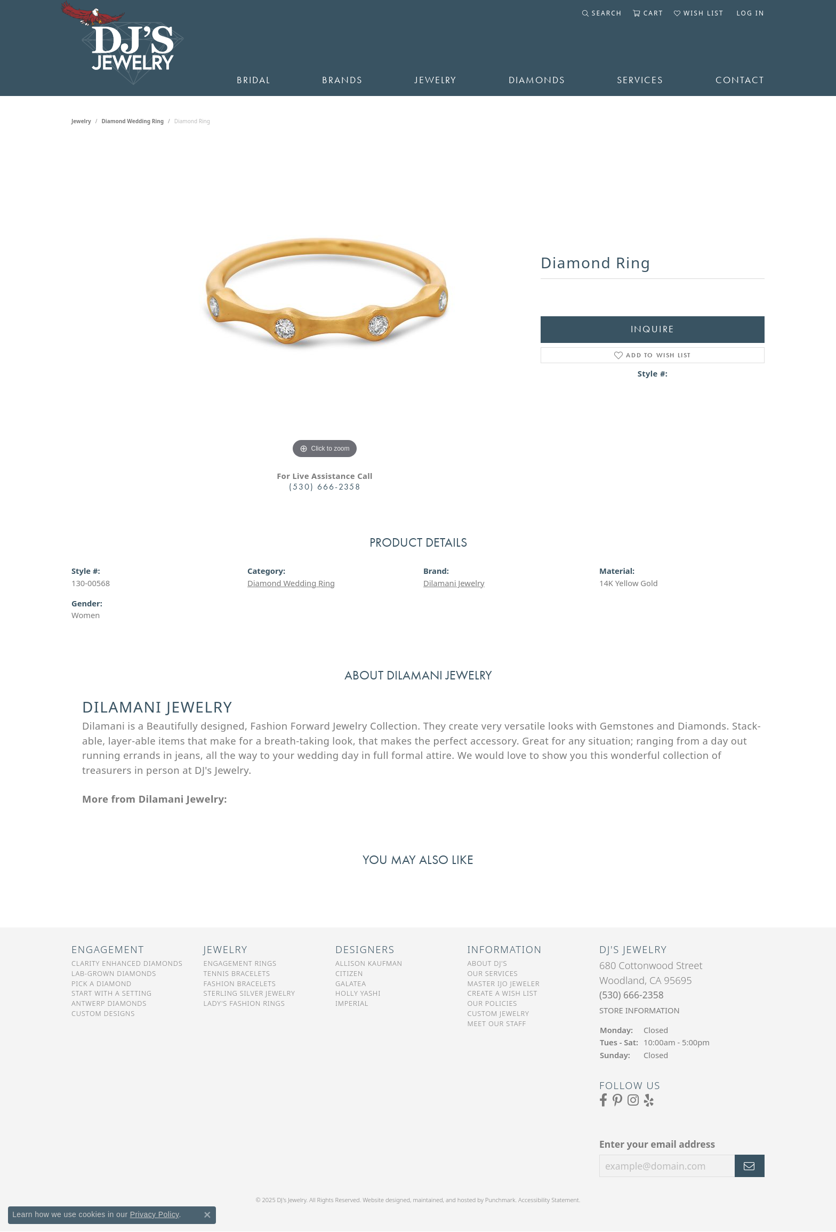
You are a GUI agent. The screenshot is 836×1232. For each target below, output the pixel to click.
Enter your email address (657, 1144)
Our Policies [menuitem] (493, 1003)
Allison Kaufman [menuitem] (369, 963)
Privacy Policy (154, 1214)
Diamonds (537, 80)
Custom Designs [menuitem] (103, 1013)
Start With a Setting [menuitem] (111, 993)
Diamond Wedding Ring (133, 121)
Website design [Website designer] (383, 1200)
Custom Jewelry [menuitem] (498, 1013)
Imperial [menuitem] (351, 1003)
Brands (342, 80)
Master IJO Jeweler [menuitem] (504, 983)
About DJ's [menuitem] (488, 963)
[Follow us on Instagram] (633, 1100)
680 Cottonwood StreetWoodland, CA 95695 (651, 987)
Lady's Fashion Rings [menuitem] (244, 1003)
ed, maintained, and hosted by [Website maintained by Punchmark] (444, 1200)
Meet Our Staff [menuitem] (497, 1023)
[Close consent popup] (207, 1215)
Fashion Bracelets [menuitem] (240, 983)
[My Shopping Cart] (648, 13)
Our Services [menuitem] (493, 973)
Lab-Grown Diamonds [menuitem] (113, 973)
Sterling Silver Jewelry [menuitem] (249, 993)
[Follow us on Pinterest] (617, 1100)
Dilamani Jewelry (454, 583)
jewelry (81, 121)
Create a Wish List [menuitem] (503, 993)
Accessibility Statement (548, 1200)
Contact (740, 80)
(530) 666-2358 (325, 486)
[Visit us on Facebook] (603, 1100)
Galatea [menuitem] (350, 983)
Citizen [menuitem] (349, 973)
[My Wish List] (699, 13)
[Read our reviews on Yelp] (649, 1100)
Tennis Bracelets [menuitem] (237, 973)
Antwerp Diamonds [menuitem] (109, 1003)
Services (640, 80)
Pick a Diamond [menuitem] (101, 983)
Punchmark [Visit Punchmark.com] (500, 1200)
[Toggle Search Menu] (602, 13)
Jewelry (436, 80)
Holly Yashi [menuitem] (358, 993)
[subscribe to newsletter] (750, 1166)
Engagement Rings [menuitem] (240, 963)
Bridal (253, 80)
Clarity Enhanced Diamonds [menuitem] (126, 963)
